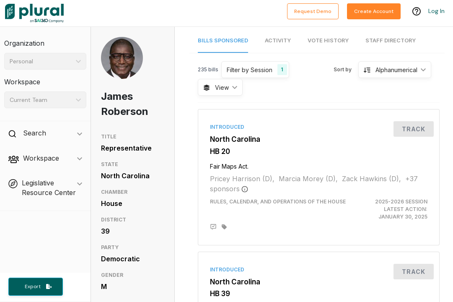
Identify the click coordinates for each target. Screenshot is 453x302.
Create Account (373, 11)
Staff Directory (390, 40)
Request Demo (312, 11)
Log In (436, 11)
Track (413, 129)
